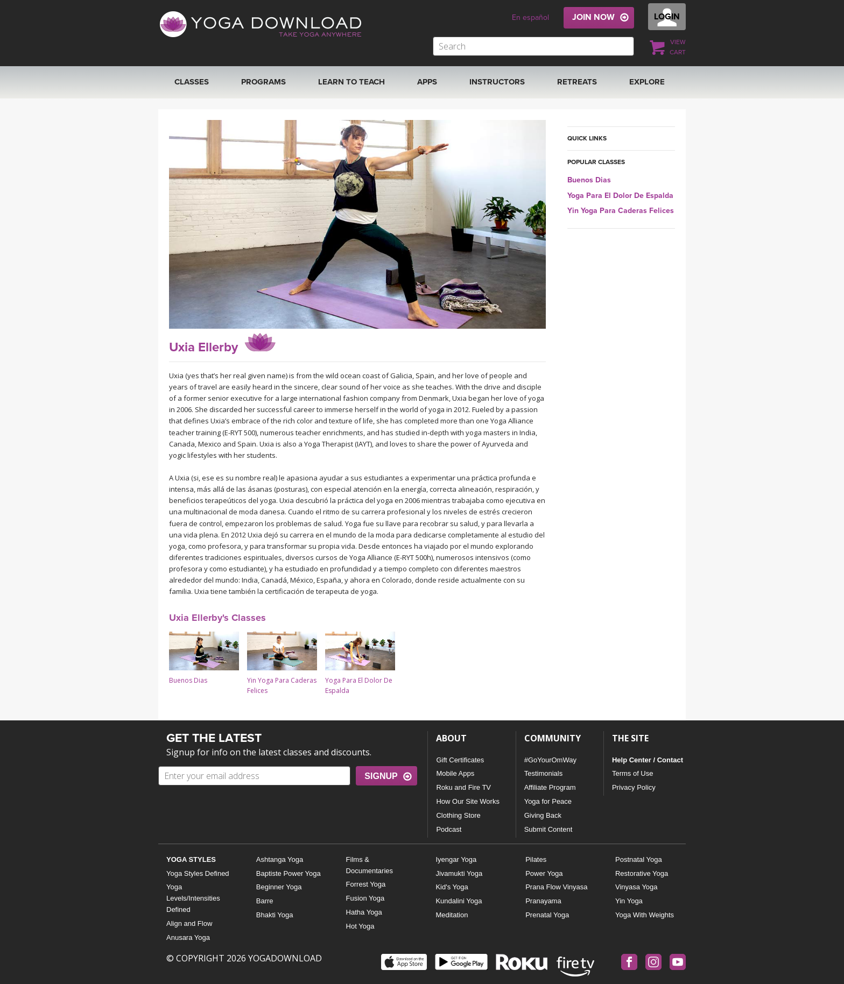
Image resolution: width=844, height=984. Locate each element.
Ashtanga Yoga (279, 859)
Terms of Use (632, 773)
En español (530, 17)
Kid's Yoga (451, 887)
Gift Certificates (460, 760)
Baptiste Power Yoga (288, 873)
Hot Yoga (360, 926)
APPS (427, 82)
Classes (191, 82)
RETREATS (577, 82)
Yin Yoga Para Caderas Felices (620, 210)
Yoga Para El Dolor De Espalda (620, 195)
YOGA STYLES (191, 859)
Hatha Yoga (364, 912)
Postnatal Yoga (638, 859)
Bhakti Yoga (274, 915)
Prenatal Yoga (547, 915)
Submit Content (548, 829)
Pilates (535, 859)
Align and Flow (189, 923)
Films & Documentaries (369, 865)
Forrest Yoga (366, 884)
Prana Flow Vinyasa (556, 887)
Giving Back (542, 815)
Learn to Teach (351, 82)
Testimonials (543, 773)
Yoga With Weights (644, 915)
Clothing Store (458, 815)
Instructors (497, 82)
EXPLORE (647, 82)
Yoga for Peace (548, 801)
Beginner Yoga (279, 887)
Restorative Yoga (641, 873)
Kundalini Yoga (458, 901)
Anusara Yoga (188, 937)
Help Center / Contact (647, 760)
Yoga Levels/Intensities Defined (193, 898)
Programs (263, 82)
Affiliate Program (550, 787)
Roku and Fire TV (463, 787)
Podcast (448, 829)
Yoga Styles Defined (197, 873)
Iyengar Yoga (455, 859)
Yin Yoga (629, 901)
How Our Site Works (468, 801)
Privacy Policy (634, 787)
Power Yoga (543, 873)
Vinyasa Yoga (636, 887)
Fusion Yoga (365, 898)
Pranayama (543, 901)
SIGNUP (380, 776)
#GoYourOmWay (550, 760)
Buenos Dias (589, 180)
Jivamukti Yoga (458, 873)
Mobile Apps (455, 773)
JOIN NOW (593, 17)
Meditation (451, 915)
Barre (264, 901)
